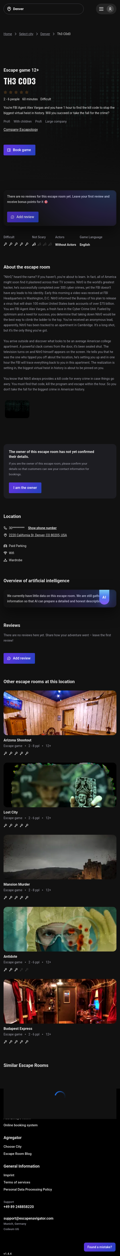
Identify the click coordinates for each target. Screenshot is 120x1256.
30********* (16, 528)
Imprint (9, 1175)
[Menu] (106, 9)
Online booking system (21, 1125)
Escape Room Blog (18, 1154)
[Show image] (17, 409)
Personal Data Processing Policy (28, 1189)
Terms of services (17, 1182)
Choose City (13, 1147)
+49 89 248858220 (19, 1207)
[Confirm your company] (25, 487)
